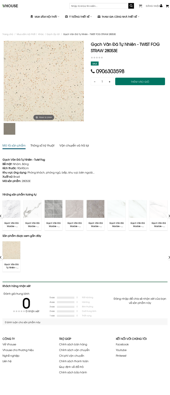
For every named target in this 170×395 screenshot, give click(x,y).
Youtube (121, 350)
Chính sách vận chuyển (74, 350)
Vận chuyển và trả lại (74, 145)
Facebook (122, 344)
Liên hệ (6, 361)
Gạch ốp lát (53, 34)
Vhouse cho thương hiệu (18, 350)
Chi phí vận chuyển (71, 355)
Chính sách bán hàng (73, 344)
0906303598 (107, 71)
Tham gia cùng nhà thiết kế (118, 16)
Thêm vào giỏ (140, 81)
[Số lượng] (102, 81)
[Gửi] (131, 6)
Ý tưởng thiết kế (78, 16)
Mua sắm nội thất (44, 16)
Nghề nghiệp (10, 355)
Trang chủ (7, 34)
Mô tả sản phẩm (14, 145)
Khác (41, 34)
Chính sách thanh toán (73, 361)
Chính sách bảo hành (73, 372)
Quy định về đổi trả (71, 366)
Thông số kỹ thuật (42, 145)
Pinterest (121, 355)
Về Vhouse (9, 344)
